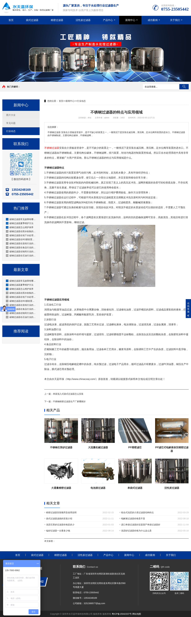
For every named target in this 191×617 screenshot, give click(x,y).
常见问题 (11, 123)
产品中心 (108, 20)
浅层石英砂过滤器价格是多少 (60, 524)
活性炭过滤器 (83, 20)
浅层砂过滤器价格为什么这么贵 (136, 530)
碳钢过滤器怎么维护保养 (19, 227)
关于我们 (175, 20)
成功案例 (153, 20)
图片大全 (11, 115)
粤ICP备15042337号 (122, 614)
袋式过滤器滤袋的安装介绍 (59, 518)
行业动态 (11, 131)
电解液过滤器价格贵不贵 (133, 518)
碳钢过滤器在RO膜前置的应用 (21, 239)
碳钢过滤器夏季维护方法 (19, 223)
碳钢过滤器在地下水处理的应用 (21, 235)
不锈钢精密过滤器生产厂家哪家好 (69, 401)
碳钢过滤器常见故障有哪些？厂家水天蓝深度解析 (21, 219)
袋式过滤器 (32, 20)
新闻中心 (130, 20)
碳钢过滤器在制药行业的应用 (21, 251)
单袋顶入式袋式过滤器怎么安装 (68, 394)
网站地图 (136, 614)
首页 (11, 20)
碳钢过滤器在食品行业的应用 (21, 247)
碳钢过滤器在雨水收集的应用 (21, 231)
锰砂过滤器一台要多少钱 (58, 530)
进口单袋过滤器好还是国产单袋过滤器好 (140, 524)
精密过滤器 (57, 20)
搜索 (184, 86)
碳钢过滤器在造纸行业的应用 (21, 243)
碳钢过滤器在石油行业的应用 (21, 255)
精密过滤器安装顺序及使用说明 (61, 512)
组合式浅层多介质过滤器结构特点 (137, 512)
